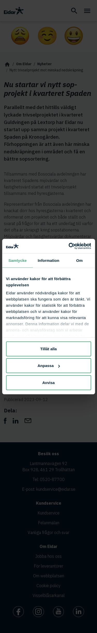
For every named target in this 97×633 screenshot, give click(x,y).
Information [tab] (48, 260)
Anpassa (49, 365)
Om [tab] (79, 260)
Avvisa (48, 382)
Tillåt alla (48, 348)
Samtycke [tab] (17, 260)
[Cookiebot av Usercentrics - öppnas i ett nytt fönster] (69, 246)
